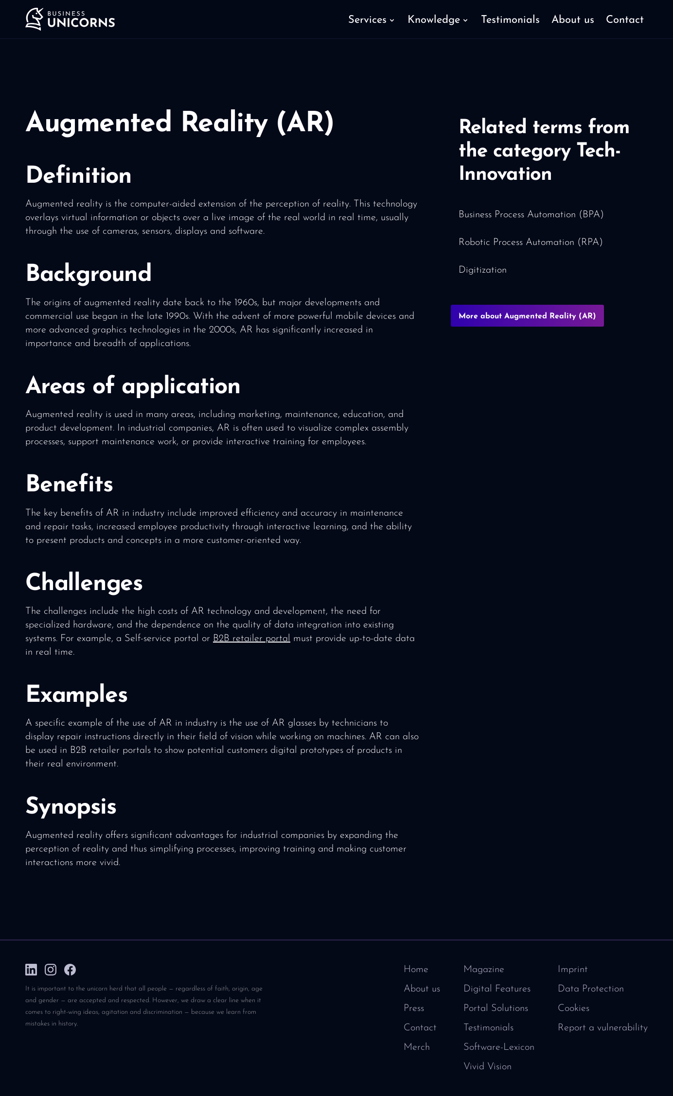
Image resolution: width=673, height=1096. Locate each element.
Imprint (573, 969)
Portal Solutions (495, 1008)
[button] (372, 19)
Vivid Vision (487, 1067)
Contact (420, 1028)
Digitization (483, 270)
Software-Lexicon (498, 1047)
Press (414, 1008)
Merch (417, 1047)
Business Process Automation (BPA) (531, 215)
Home (416, 969)
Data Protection (591, 989)
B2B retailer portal (251, 639)
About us (422, 989)
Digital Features (497, 989)
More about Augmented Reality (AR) (527, 316)
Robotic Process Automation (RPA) (531, 242)
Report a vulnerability (603, 1028)
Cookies (573, 1008)
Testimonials (488, 1028)
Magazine (483, 969)
